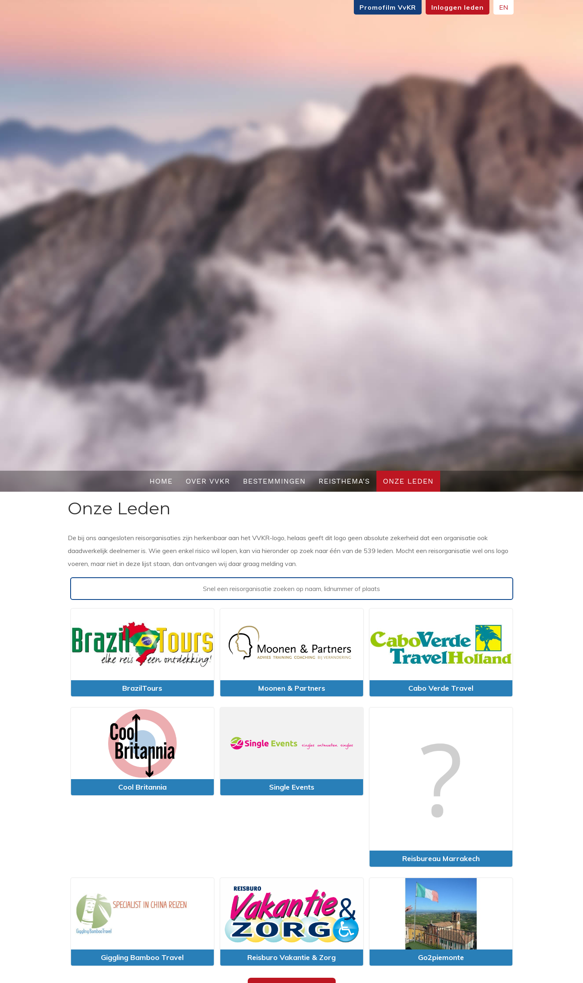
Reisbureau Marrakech (441, 858)
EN (503, 7)
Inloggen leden (457, 7)
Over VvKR (208, 481)
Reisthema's (344, 481)
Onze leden (408, 481)
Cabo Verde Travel (440, 688)
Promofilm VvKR (387, 7)
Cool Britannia (142, 787)
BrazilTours (142, 688)
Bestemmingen (274, 481)
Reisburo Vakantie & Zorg (291, 957)
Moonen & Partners (291, 688)
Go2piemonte (441, 957)
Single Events (291, 787)
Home (161, 481)
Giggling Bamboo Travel (142, 957)
